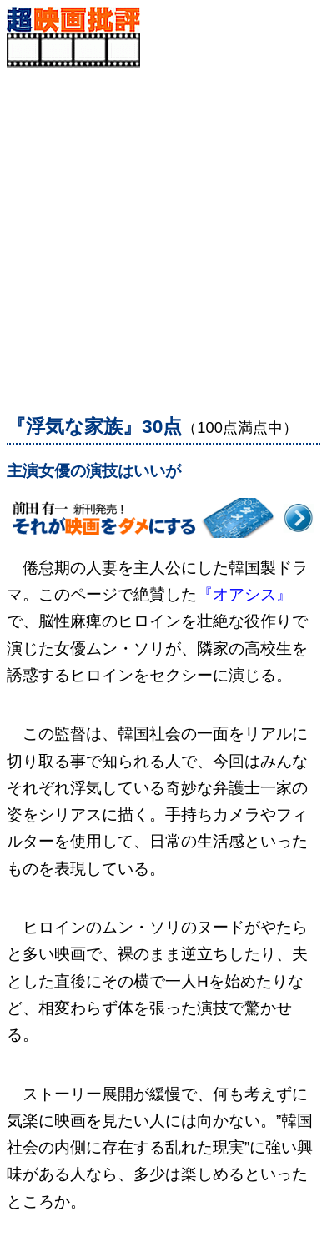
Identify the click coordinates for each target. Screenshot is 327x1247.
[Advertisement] (163, 231)
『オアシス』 (244, 594)
